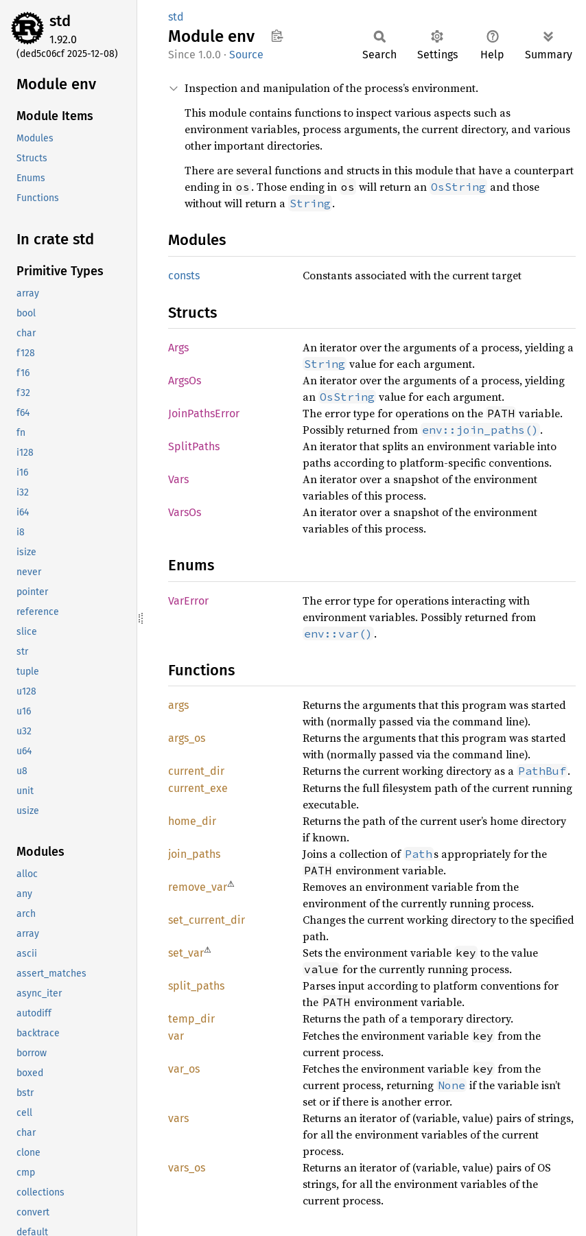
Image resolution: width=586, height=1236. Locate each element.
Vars (178, 479)
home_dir (192, 821)
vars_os (186, 1167)
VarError (188, 600)
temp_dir (191, 1018)
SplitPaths (194, 446)
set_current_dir (206, 919)
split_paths (196, 985)
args (178, 705)
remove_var (197, 887)
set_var (186, 952)
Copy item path (277, 35)
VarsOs (184, 512)
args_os (186, 738)
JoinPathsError (203, 413)
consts (184, 275)
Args (178, 347)
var (176, 1035)
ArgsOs (184, 380)
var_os (184, 1068)
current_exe (198, 788)
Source (246, 54)
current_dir (196, 771)
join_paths (194, 854)
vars (178, 1118)
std (60, 21)
